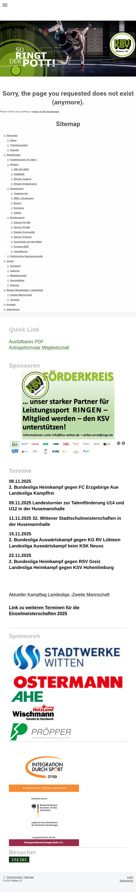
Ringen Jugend (22, 179)
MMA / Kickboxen (24, 198)
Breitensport (17, 217)
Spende (14, 150)
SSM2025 (19, 174)
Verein (10, 261)
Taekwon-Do (21, 193)
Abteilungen (13, 154)
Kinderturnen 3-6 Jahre (23, 159)
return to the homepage (45, 111)
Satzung (15, 270)
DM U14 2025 (21, 169)
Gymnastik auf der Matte (28, 241)
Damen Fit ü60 (22, 222)
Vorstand (15, 266)
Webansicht (126, 880)
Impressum (13, 309)
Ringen (14, 164)
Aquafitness (20, 251)
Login (130, 877)
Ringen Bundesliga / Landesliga (25, 290)
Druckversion (13, 877)
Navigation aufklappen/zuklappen (68, 5)
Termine (15, 299)
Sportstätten (17, 280)
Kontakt (11, 304)
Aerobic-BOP (21, 246)
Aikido (17, 212)
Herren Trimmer (23, 237)
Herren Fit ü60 (22, 227)
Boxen (17, 203)
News (13, 140)
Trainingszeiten (19, 145)
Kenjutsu (19, 208)
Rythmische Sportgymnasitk (26, 256)
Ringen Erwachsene (25, 183)
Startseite (12, 135)
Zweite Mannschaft (21, 294)
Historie (14, 285)
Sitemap (29, 877)
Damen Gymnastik (24, 232)
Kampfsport (17, 188)
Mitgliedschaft (18, 275)
